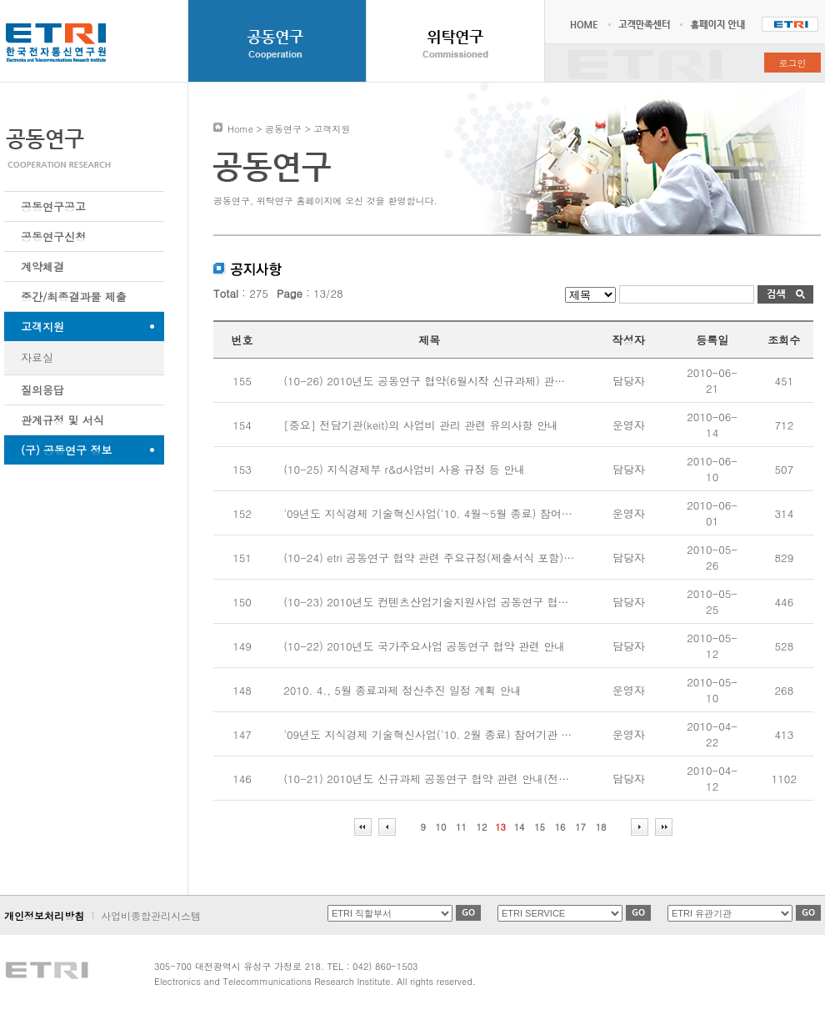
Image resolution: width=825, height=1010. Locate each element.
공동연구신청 (53, 236)
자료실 (37, 357)
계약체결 (42, 266)
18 (601, 827)
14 (519, 827)
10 (441, 827)
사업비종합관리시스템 (151, 915)
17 (580, 827)
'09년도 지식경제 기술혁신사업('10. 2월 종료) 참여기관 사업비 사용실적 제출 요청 (487, 734)
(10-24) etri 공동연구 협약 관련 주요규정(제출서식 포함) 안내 (435, 557)
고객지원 (42, 326)
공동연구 (277, 41)
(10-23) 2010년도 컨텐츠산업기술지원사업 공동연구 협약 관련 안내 (451, 602)
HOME (588, 24)
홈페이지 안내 (720, 24)
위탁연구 (455, 41)
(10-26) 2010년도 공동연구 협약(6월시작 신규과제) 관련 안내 (436, 381)
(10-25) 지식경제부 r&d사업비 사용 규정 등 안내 (404, 469)
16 (560, 827)
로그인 (793, 63)
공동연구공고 (53, 206)
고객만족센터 (642, 24)
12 (482, 827)
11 (461, 827)
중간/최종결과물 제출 (74, 296)
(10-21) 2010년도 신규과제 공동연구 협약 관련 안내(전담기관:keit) (449, 778)
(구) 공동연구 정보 (66, 450)
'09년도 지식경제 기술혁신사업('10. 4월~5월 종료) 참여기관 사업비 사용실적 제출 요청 (500, 513)
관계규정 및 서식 (62, 420)
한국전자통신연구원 (790, 24)
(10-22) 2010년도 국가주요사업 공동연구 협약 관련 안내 (424, 646)
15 (539, 827)
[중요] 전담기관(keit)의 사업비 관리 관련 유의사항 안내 (420, 425)
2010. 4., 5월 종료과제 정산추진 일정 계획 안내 (402, 690)
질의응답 (42, 390)
